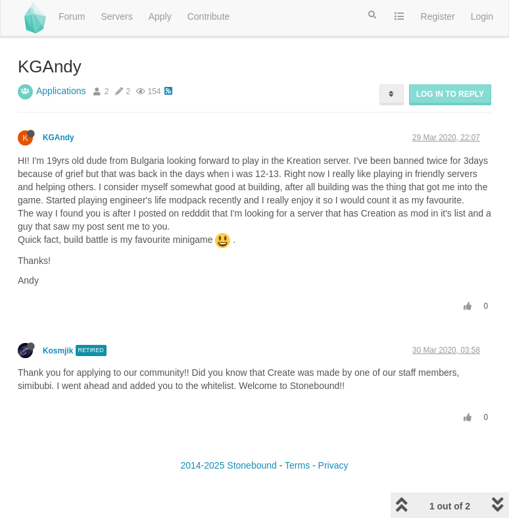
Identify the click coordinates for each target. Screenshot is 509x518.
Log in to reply (450, 94)
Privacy (333, 465)
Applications (61, 91)
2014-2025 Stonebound (228, 465)
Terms (297, 465)
